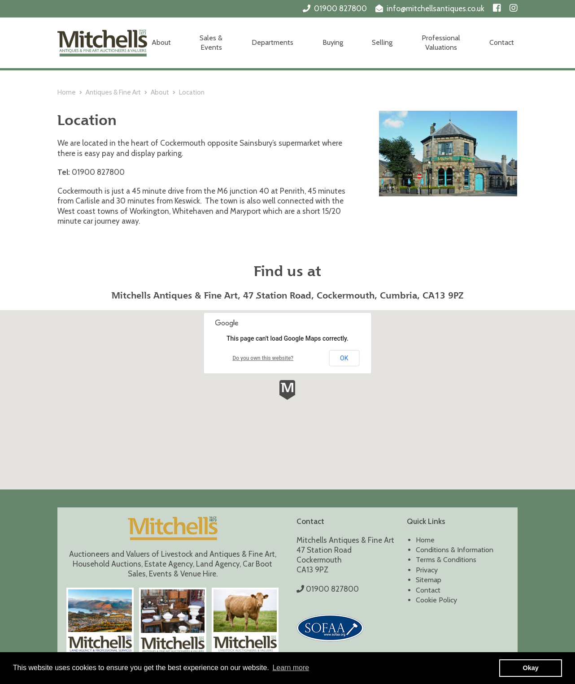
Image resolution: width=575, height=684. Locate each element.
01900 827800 (340, 8)
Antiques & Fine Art (113, 92)
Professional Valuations (441, 43)
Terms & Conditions (446, 559)
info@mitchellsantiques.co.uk (435, 8)
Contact (501, 42)
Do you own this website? (262, 358)
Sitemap (428, 580)
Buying (332, 42)
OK (344, 358)
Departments (272, 42)
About (161, 42)
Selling (382, 42)
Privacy (427, 570)
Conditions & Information (454, 549)
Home (66, 92)
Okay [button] (531, 667)
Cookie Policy (436, 600)
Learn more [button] (290, 667)
